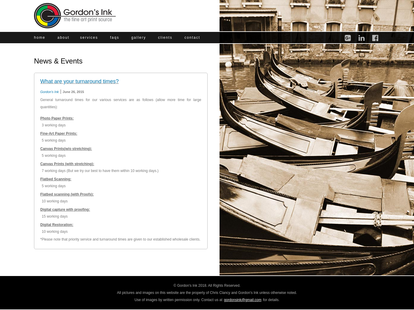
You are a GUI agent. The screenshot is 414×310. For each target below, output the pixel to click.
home (39, 37)
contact (192, 37)
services (89, 37)
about (63, 37)
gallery (138, 37)
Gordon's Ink (49, 92)
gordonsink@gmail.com (243, 300)
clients (165, 37)
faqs (114, 37)
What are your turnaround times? (79, 81)
